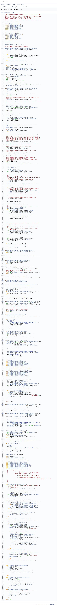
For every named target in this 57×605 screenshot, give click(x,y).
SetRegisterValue (9, 125)
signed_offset (35, 494)
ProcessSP (8, 51)
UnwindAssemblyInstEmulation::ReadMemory (17, 314)
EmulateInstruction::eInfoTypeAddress (18, 524)
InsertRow (14, 244)
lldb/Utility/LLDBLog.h (14, 35)
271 (2, 260)
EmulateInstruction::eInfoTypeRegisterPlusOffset (21, 491)
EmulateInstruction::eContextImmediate (16, 362)
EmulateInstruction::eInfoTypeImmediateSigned (23, 512)
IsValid (32, 93)
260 (2, 250)
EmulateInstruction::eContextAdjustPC (16, 365)
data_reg (32, 386)
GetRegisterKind (16, 118)
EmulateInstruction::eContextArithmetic (16, 373)
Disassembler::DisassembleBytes (24, 106)
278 (2, 266)
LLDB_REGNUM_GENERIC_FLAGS (24, 551)
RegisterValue (9, 123)
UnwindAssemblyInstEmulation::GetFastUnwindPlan (17, 255)
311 (2, 296)
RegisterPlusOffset (18, 492)
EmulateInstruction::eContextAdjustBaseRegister (18, 363)
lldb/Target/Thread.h (14, 31)
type (14, 358)
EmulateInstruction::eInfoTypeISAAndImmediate (30, 501)
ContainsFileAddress (15, 210)
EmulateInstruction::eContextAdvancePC (16, 374)
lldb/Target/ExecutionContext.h (16, 29)
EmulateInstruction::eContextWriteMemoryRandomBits (19, 372)
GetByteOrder (31, 344)
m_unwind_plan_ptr (10, 115)
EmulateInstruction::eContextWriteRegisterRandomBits (19, 371)
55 (2, 63)
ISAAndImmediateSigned (22, 506)
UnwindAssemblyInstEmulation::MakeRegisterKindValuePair (21, 287)
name (18, 424)
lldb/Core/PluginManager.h (15, 28)
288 (2, 275)
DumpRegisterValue (10, 425)
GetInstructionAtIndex (27, 133)
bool (6, 48)
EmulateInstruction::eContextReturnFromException (18, 375)
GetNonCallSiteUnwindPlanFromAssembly (28, 48)
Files (18, 4)
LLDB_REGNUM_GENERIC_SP (22, 391)
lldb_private (15, 42)
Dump (12, 71)
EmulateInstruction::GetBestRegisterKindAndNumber (18, 291)
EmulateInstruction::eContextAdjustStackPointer (18, 377)
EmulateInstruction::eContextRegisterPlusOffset (18, 364)
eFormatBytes (25, 352)
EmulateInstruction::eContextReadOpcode (16, 361)
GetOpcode (27, 183)
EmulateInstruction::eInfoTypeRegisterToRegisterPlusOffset (25, 383)
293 (2, 280)
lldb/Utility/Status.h (14, 37)
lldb (6, 6)
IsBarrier (13, 224)
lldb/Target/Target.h (14, 31)
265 (2, 255)
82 (2, 88)
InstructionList (22, 75)
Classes (14, 4)
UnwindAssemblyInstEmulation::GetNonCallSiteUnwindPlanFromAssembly (22, 88)
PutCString (11, 351)
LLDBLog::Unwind (17, 112)
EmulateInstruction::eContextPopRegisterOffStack (18, 376)
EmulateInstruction (11, 315)
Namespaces (8, 4)
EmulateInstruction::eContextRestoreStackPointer (18, 577)
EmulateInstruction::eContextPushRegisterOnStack (18, 379)
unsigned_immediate (22, 510)
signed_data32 (30, 506)
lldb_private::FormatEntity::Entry (13, 82)
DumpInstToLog (13, 74)
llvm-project (3, 6)
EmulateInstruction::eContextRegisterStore (17, 366)
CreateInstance (36, 277)
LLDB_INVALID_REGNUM (19, 380)
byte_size (24, 310)
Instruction (23, 74)
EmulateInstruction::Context (15, 316)
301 (2, 287)
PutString (10, 71)
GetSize (13, 129)
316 (2, 301)
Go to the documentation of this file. (7, 12)
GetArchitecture (23, 344)
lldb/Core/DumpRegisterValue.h (16, 26)
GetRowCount (15, 102)
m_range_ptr (8, 114)
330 (2, 314)
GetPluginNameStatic (23, 276)
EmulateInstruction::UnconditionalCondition (17, 153)
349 (2, 331)
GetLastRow (20, 144)
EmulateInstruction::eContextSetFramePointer (18, 565)
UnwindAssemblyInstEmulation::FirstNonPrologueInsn (18, 260)
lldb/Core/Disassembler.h (14, 24)
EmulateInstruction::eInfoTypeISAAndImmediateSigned (25, 505)
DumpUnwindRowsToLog (14, 63)
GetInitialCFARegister (32, 118)
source (10, 6)
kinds (15, 387)
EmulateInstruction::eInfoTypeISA (17, 549)
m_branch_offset (10, 167)
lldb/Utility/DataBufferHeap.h (16, 33)
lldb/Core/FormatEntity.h (14, 27)
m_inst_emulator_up (12, 94)
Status (8, 52)
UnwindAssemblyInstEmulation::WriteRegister (16, 430)
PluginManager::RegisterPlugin (12, 276)
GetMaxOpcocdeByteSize (23, 83)
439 (2, 413)
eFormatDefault (37, 425)
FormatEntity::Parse (10, 82)
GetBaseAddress (23, 68)
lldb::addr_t (8, 68)
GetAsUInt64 (33, 544)
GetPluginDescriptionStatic (25, 277)
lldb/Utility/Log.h (13, 36)
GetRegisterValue (17, 416)
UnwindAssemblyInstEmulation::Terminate (15, 280)
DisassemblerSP (9, 106)
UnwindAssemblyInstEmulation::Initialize (16, 275)
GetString (17, 71)
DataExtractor (9, 343)
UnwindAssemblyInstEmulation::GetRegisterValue (17, 301)
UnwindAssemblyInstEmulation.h (16, 21)
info (16, 386)
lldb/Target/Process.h (14, 30)
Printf (9, 69)
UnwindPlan (26, 49)
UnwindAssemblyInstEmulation (20, 44)
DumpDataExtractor (10, 352)
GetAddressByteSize (33, 345)
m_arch (9, 107)
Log (20, 63)
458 (2, 430)
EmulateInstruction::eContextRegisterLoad (17, 367)
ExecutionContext (22, 261)
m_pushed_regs (9, 122)
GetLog (12, 112)
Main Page (3, 4)
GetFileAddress (31, 68)
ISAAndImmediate (17, 502)
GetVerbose (16, 65)
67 (2, 74)
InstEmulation (26, 6)
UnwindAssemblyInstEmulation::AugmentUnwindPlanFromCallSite (20, 250)
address (31, 526)
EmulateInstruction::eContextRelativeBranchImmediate (19, 367)
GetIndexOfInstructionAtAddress (23, 215)
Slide (15, 208)
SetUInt (13, 124)
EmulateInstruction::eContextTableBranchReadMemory (19, 370)
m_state (7, 117)
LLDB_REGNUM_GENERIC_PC (24, 551)
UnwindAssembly (19, 6)
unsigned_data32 (25, 502)
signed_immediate (21, 513)
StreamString (8, 67)
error (11, 52)
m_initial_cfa (19, 124)
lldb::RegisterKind (10, 289)
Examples (22, 4)
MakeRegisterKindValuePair (22, 298)
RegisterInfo (12, 288)
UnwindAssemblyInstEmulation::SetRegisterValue (17, 296)
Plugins (13, 6)
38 (2, 48)
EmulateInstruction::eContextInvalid (16, 360)
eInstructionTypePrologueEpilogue (31, 268)
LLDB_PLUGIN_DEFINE (9, 44)
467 (2, 439)
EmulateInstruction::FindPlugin (14, 268)
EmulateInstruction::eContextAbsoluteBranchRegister (19, 368)
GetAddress (27, 134)
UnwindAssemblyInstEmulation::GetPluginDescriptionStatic (24, 284)
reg (23, 492)
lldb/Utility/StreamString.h (15, 38)
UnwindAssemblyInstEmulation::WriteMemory (17, 331)
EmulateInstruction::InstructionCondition (15, 152)
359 (2, 340)
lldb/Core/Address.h (13, 23)
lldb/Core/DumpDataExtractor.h (16, 25)
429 (2, 404)
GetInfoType (16, 382)
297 (2, 284)
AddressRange (9, 49)
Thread (17, 49)
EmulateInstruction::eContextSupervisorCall (17, 369)
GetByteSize (26, 70)
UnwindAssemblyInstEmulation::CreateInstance (14, 266)
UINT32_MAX (36, 352)
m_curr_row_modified (11, 166)
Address (8, 207)
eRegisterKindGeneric (24, 388)
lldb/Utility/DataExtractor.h (15, 34)
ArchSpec (29, 266)
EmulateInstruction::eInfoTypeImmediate (22, 509)
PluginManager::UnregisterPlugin (13, 281)
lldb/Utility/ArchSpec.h (14, 32)
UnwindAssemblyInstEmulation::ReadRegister (16, 404)
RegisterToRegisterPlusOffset (23, 386)
